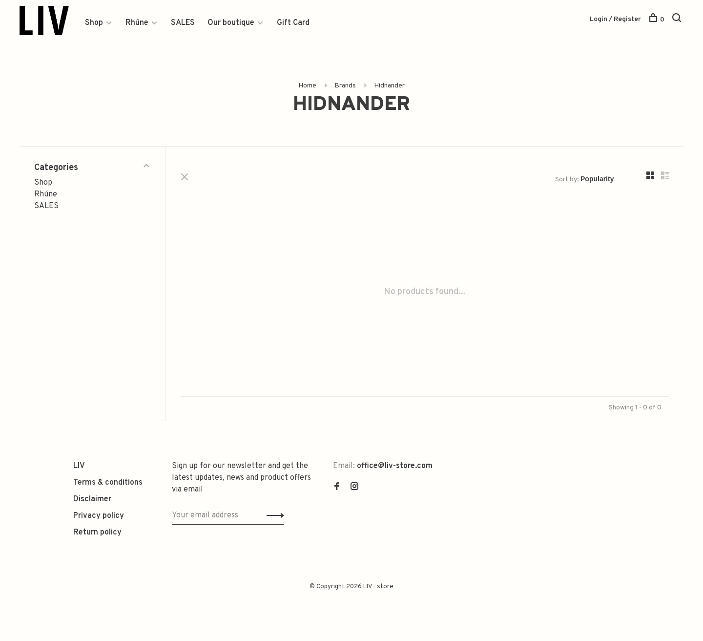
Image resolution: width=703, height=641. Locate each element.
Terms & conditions (108, 483)
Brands (345, 86)
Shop (94, 23)
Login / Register (615, 19)
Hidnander (389, 86)
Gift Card (293, 23)
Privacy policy (98, 516)
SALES (183, 23)
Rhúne (136, 23)
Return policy (97, 532)
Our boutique (230, 23)
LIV (79, 466)
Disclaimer (92, 499)
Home (307, 86)
